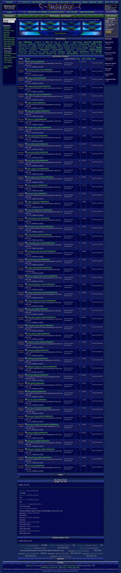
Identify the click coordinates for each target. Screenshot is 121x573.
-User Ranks (7, 60)
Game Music (76, 2)
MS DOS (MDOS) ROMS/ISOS (37, 375)
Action (93, 44)
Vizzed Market (8, 66)
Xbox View (76, 567)
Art (30, 54)
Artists (49, 54)
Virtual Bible (7, 46)
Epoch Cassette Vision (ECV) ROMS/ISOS (42, 276)
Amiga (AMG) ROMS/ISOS (36, 78)
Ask (54, 54)
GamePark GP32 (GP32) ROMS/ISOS (40, 342)
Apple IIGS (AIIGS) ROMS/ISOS (38, 111)
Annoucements (57, 50)
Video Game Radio (9, 43)
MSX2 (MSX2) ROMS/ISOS (36, 391)
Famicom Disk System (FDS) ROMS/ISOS (42, 292)
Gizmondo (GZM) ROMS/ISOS (38, 350)
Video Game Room (9, 44)
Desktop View (45, 567)
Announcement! (82, 50)
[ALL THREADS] (25, 42)
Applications (7, 27)
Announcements (95, 50)
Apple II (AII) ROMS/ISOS (36, 103)
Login (9, 12)
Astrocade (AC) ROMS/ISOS (37, 136)
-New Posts (7, 55)
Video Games (64, 2)
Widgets (6, 67)
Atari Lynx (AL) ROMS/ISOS (37, 185)
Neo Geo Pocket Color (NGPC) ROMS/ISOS (42, 424)
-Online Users (8, 59)
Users (112, 2)
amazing (21, 48)
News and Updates (87, 12)
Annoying (31, 52)
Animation (92, 48)
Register (9, 2)
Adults (34, 46)
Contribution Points (56, 12)
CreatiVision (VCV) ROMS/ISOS (38, 259)
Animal (66, 48)
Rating (89, 59)
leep (66, 42)
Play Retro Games (39, 2)
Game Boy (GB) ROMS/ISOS (37, 309)
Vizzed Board (53, 2)
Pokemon (6, 36)
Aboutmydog (22, 44)
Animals (85, 48)
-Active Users (8, 50)
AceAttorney (73, 44)
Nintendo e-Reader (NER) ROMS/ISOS (41, 449)
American (40, 48)
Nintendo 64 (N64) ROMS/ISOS (38, 441)
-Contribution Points (10, 53)
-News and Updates (10, 57)
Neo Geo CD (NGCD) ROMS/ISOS (39, 408)
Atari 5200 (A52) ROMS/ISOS (37, 152)
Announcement (69, 50)
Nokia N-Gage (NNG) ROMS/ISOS (39, 457)
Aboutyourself (41, 44)
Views (84, 59)
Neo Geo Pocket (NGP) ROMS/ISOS (40, 416)
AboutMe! (97, 42)
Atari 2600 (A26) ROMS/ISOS (37, 144)
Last (93, 59)
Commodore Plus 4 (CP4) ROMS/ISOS (41, 243)
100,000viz (38, 42)
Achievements (84, 44)
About (107, 2)
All (76, 46)
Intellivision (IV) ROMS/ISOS (37, 358)
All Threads (42, 12)
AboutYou (32, 44)
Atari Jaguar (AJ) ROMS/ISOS (38, 169)
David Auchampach (69, 565)
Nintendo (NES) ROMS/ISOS (37, 433)
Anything (45, 52)
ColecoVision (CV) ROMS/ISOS (38, 218)
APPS (92, 52)
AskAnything (61, 54)
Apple (69, 52)
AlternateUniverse (93, 46)
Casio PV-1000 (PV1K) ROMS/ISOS (39, 210)
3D (43, 42)
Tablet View (62, 567)
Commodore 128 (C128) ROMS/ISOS (40, 226)
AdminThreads (23, 46)
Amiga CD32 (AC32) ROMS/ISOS (39, 86)
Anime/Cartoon (33, 50)
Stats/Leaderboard (9, 39)
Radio (100, 2)
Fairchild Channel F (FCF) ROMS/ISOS (41, 284)
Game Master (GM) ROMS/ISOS (38, 334)
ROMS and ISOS (37, 67)
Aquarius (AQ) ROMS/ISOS (37, 119)
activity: (99, 44)
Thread (27, 59)
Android (60, 48)
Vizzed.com (26, 2)
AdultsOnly (40, 46)
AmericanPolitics (50, 48)
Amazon (27, 48)
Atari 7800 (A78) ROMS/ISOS (37, 160)
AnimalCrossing (76, 48)
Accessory (65, 44)
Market (85, 2)
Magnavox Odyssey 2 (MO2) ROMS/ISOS (42, 367)
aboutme (50, 44)
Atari (100, 54)
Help (116, 2)
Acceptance (57, 44)
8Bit (51, 42)
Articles (42, 54)
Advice (59, 46)
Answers (38, 52)
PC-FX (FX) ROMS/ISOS (35, 466)
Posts (78, 59)
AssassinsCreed (84, 54)
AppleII (75, 52)
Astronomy (94, 54)
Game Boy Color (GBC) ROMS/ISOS (40, 325)
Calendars (7, 29)
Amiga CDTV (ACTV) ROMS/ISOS (39, 94)
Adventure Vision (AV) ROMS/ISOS (39, 70)
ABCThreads (77, 42)
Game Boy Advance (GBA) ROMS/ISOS (41, 317)
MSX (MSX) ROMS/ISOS (35, 383)
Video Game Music (9, 41)
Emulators (7, 32)
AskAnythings (72, 54)
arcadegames (23, 54)
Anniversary (44, 50)
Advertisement (50, 46)
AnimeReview (23, 50)
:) (62, 42)
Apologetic (53, 52)
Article (35, 54)
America (34, 48)
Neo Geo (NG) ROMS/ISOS (36, 400)
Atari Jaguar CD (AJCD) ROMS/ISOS (40, 177)
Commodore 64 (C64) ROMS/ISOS (39, 235)
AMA (100, 46)
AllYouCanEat (82, 46)
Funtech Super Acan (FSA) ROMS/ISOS (41, 301)
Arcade (99, 52)
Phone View (54, 567)
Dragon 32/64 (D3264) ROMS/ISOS (39, 268)
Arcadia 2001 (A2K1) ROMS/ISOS (39, 127)
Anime (99, 48)
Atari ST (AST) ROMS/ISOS (37, 193)
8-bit (55, 42)
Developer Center (9, 30)
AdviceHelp (66, 46)
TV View (69, 567)
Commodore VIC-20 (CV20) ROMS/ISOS (41, 251)
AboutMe (87, 42)
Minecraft (92, 2)
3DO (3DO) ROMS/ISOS (35, 61)
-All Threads (7, 52)
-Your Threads (8, 62)
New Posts (32, 12)
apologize (61, 52)
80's (59, 42)
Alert (72, 46)
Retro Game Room (9, 37)
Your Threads (72, 12)
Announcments (23, 52)
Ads (29, 46)
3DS (47, 42)
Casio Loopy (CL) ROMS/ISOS (38, 202)
